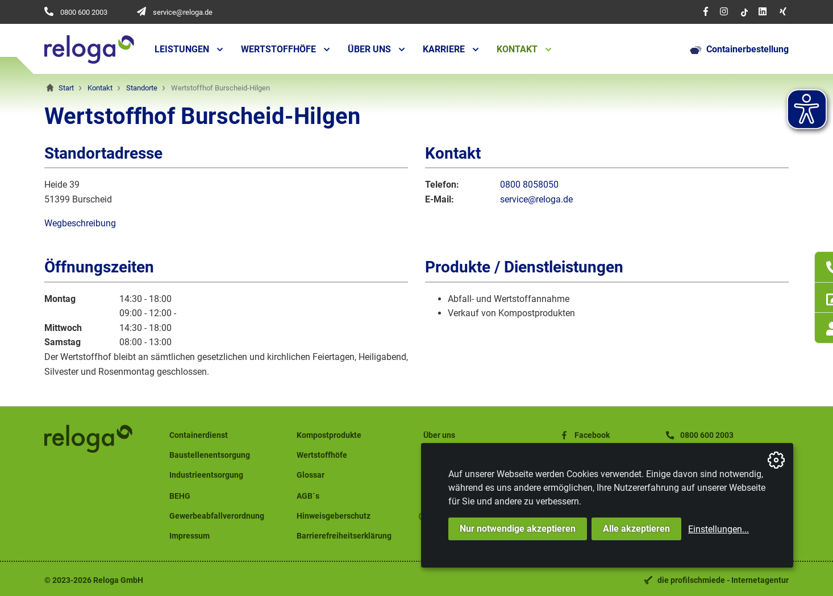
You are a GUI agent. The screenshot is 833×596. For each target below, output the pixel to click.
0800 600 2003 (83, 12)
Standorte (141, 88)
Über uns (369, 49)
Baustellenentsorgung (209, 455)
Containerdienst (198, 435)
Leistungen (182, 49)
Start (66, 88)
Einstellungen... (718, 529)
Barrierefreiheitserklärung (344, 536)
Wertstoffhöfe (278, 49)
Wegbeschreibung (80, 223)
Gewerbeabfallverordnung (216, 516)
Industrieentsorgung (206, 475)
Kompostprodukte (329, 435)
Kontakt (517, 49)
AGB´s (308, 496)
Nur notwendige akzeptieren (518, 528)
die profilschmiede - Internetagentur (723, 580)
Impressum (189, 536)
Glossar (310, 475)
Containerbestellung (739, 49)
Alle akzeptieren (636, 528)
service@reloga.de (183, 12)
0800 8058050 (529, 184)
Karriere (444, 49)
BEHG (179, 496)
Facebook (584, 435)
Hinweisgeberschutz (333, 516)
